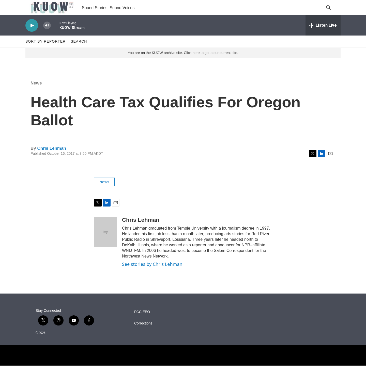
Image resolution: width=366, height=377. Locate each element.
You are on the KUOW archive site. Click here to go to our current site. (183, 64)
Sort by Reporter (45, 53)
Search (79, 53)
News (36, 94)
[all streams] (323, 37)
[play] (32, 37)
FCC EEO (142, 323)
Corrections (143, 335)
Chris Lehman (51, 159)
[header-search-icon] (332, 13)
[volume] (47, 37)
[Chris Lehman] (105, 243)
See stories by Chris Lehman (152, 275)
